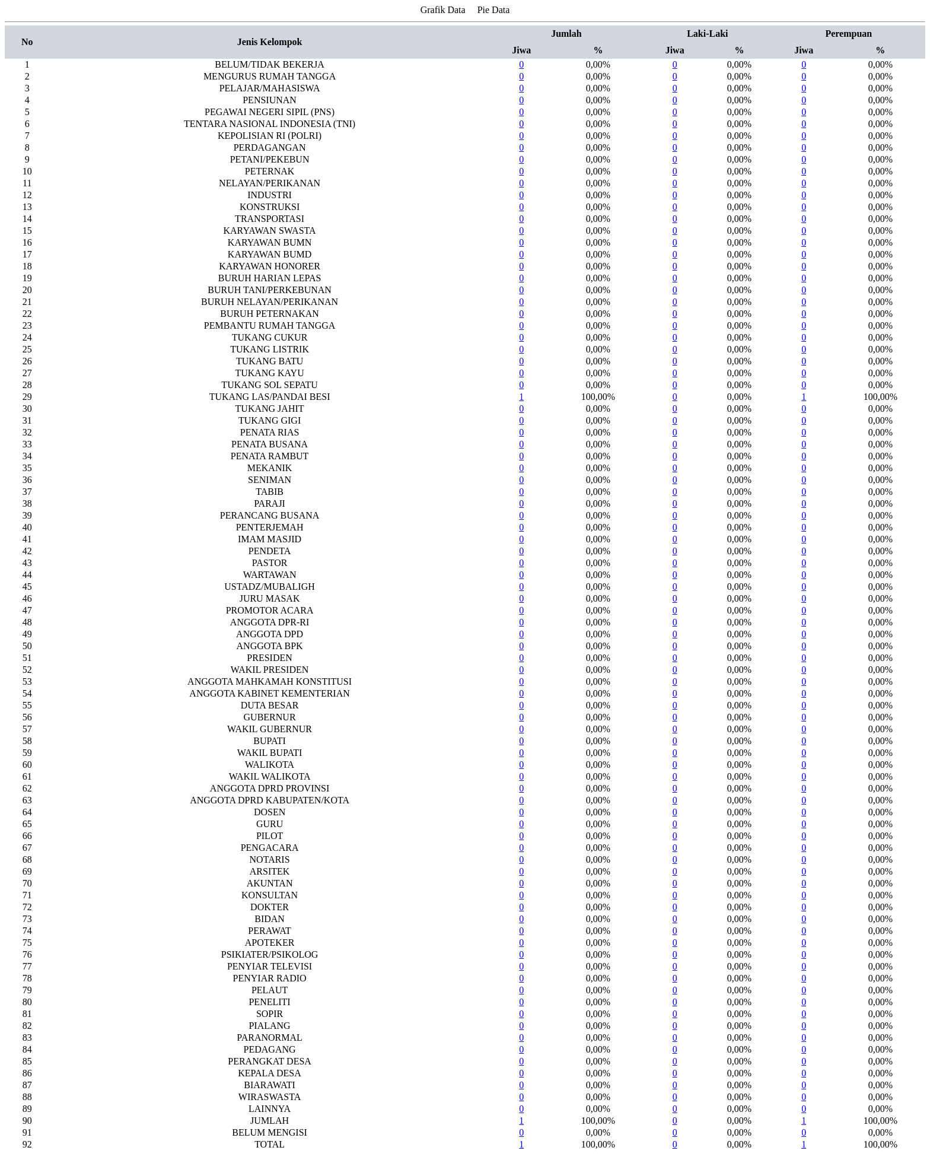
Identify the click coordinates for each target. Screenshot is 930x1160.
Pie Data (494, 10)
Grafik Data (443, 10)
